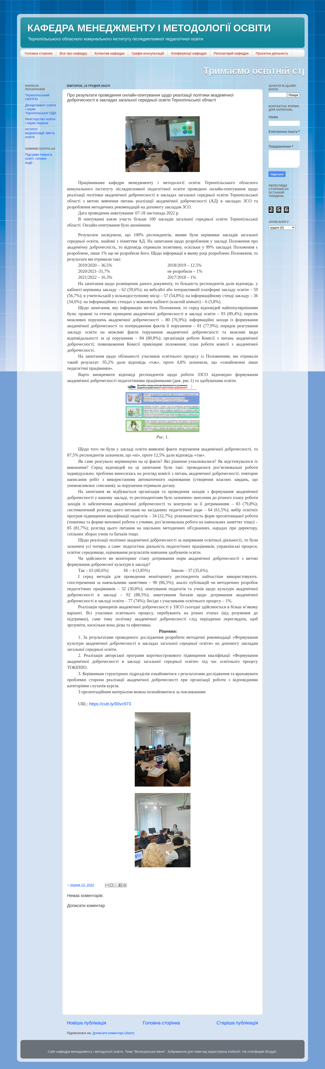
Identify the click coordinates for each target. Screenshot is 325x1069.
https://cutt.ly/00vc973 (110, 703)
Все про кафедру (73, 53)
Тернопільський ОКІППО (37, 97)
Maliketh (234, 1051)
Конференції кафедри (189, 53)
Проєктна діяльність (272, 53)
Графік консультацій (148, 53)
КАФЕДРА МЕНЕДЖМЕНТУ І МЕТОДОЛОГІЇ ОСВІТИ (149, 28)
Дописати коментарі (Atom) (113, 1033)
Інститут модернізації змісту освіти (40, 133)
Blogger (270, 1051)
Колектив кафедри (110, 53)
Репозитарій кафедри (231, 53)
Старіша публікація (237, 1022)
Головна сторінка (39, 53)
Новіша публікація (86, 1022)
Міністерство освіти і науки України (40, 121)
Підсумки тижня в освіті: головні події (38, 159)
